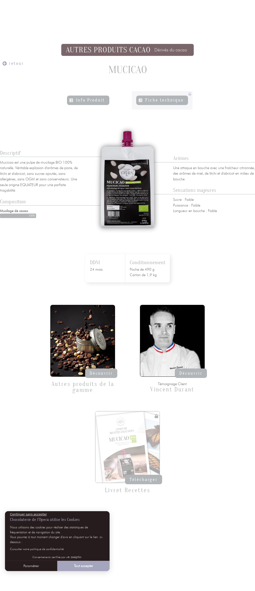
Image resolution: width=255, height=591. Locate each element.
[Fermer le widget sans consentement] (28, 514)
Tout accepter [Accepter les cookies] (83, 566)
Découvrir (101, 373)
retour (16, 63)
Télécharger (143, 479)
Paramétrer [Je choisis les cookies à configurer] (31, 566)
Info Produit (90, 100)
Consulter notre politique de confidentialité (37, 549)
